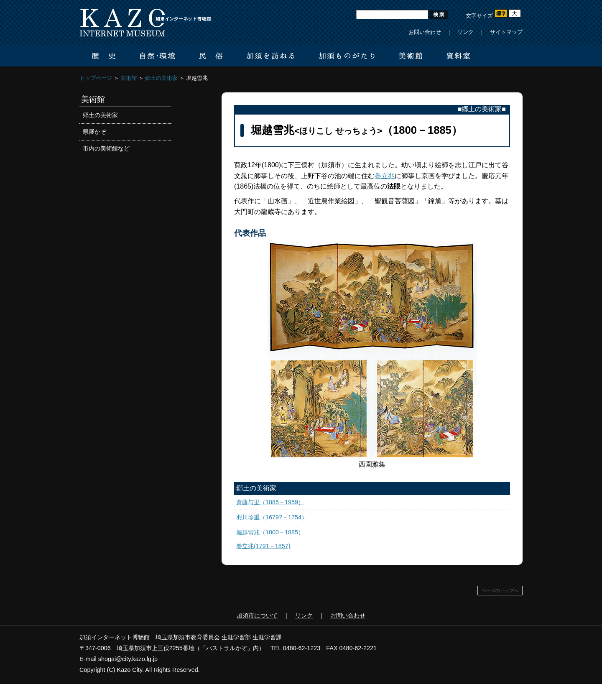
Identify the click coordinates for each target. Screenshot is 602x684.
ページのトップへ (500, 590)
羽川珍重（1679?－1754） (271, 517)
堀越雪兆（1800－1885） (270, 532)
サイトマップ (506, 32)
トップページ (95, 78)
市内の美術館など (106, 148)
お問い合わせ (424, 32)
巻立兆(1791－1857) (263, 546)
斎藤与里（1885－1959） (270, 502)
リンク (465, 32)
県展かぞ (94, 131)
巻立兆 (385, 175)
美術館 (128, 78)
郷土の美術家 (161, 78)
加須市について (257, 615)
